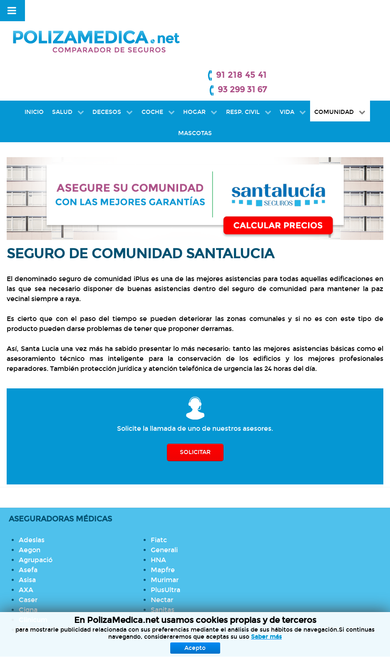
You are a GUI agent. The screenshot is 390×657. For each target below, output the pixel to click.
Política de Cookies (193, 631)
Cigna (29, 561)
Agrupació (37, 511)
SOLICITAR (195, 397)
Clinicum (34, 571)
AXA (27, 541)
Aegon (31, 501)
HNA (83, 501)
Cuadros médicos (310, 501)
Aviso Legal (132, 631)
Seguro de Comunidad (186, 542)
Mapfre (88, 511)
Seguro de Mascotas (182, 572)
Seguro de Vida (174, 552)
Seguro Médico (174, 502)
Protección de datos (68, 631)
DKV (27, 581)
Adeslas (33, 491)
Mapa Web (361, 631)
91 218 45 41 (358, 12)
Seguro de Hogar (176, 532)
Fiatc (28, 591)
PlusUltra (90, 531)
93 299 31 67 (359, 27)
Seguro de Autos (176, 562)
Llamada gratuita (309, 491)
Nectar (87, 541)
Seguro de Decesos (181, 522)
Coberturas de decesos (320, 531)
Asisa (28, 531)
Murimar (90, 521)
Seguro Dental (172, 512)
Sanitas (87, 551)
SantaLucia (94, 561)
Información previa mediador (284, 631)
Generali (89, 491)
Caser (29, 551)
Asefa (29, 521)
